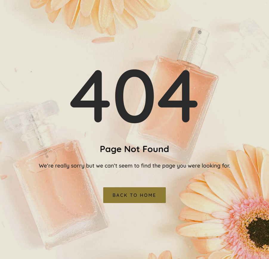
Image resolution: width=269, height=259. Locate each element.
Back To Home (135, 195)
